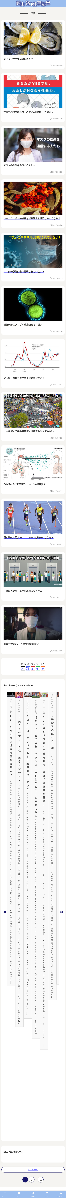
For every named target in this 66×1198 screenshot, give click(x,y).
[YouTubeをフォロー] (33, 668)
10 (41, 1179)
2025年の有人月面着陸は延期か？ (11, 745)
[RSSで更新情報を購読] (43, 668)
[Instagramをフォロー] (28, 668)
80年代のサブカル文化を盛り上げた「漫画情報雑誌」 (44, 761)
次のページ (33, 1169)
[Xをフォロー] (23, 668)
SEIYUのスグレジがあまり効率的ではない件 (28, 752)
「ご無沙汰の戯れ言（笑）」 (52, 734)
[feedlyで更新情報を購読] (38, 668)
